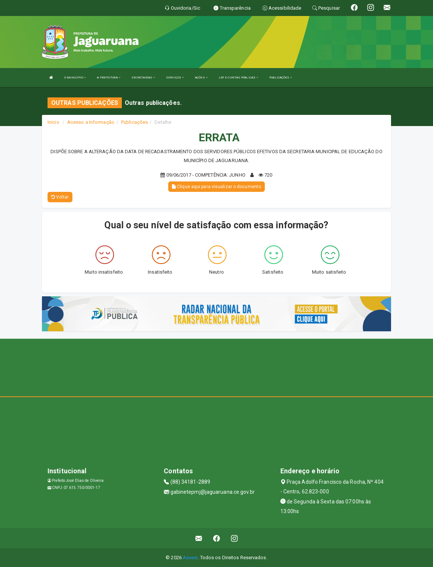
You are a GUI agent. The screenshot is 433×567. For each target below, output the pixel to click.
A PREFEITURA (108, 77)
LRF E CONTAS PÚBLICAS (238, 77)
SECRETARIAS (143, 77)
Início (53, 122)
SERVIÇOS (175, 77)
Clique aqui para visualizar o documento (216, 186)
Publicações (134, 122)
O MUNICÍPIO (75, 77)
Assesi (190, 557)
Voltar (60, 197)
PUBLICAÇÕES (280, 77)
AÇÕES (201, 77)
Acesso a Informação (90, 122)
